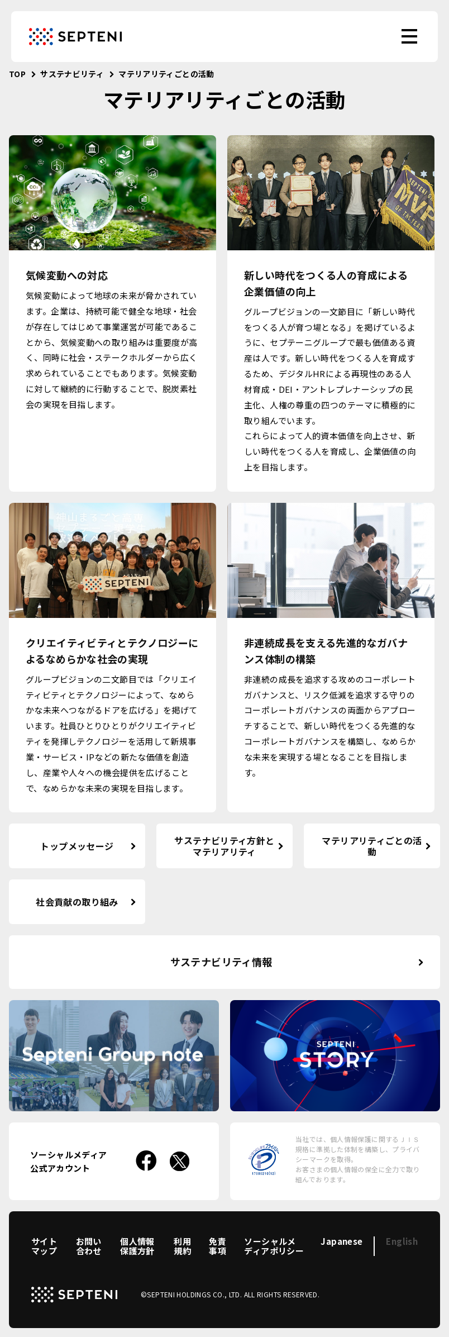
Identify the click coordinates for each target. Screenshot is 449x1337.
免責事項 (217, 1246)
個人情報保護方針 (137, 1246)
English (402, 1241)
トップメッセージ (76, 846)
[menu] (409, 36)
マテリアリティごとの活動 (372, 846)
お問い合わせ (89, 1246)
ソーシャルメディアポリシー (274, 1246)
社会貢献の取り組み (77, 901)
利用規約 (182, 1246)
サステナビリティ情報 (221, 961)
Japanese (341, 1241)
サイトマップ (44, 1246)
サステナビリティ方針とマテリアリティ (224, 846)
